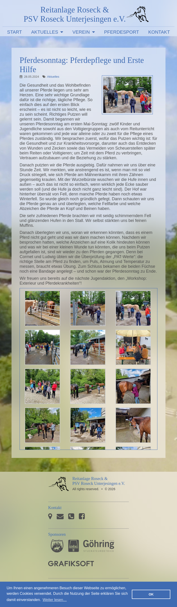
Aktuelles (44, 32)
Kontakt (159, 32)
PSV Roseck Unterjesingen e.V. (137, 15)
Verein (81, 32)
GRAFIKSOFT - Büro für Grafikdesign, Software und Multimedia (71, 563)
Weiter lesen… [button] (55, 600)
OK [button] (151, 594)
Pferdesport (121, 32)
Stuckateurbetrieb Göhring (91, 545)
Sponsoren (57, 534)
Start (14, 32)
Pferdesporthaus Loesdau (57, 545)
